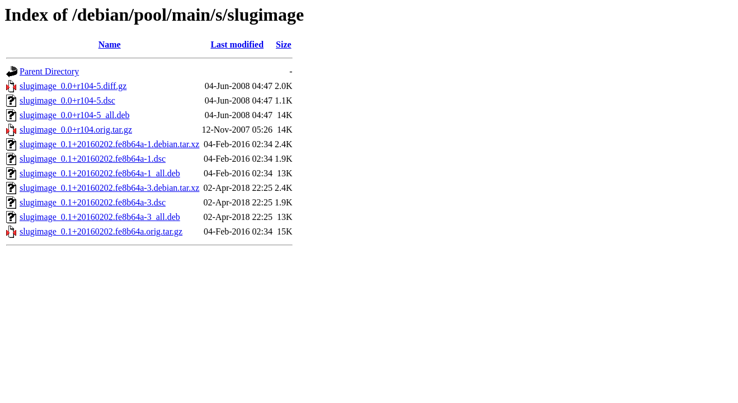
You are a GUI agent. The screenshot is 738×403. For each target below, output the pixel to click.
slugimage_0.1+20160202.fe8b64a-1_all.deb (100, 173)
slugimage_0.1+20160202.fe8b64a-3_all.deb (100, 217)
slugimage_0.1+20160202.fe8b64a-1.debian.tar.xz (109, 144)
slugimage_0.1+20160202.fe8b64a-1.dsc (93, 158)
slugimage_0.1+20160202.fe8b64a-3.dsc (93, 202)
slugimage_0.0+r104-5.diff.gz (73, 86)
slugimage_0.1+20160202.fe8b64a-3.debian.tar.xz (109, 188)
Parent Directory (49, 71)
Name (109, 44)
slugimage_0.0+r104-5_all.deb (75, 115)
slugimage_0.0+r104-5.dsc (67, 100)
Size (284, 44)
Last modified (237, 44)
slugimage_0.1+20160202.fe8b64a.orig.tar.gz (101, 231)
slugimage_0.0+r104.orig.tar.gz (76, 129)
